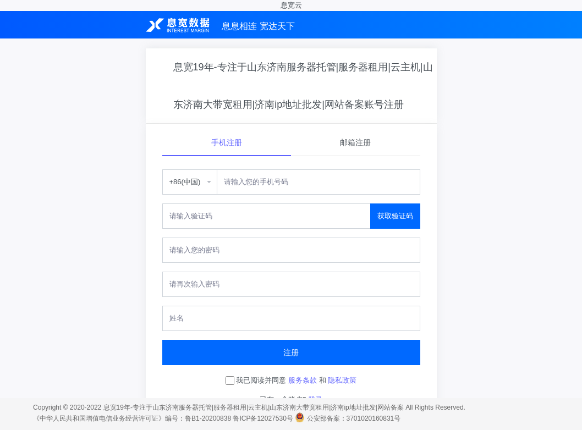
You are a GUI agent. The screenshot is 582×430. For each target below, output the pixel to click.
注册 (291, 352)
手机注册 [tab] (226, 142)
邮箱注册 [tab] (355, 142)
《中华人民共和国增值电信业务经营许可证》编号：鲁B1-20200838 (132, 418)
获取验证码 (395, 216)
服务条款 (302, 380)
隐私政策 (342, 380)
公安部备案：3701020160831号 (354, 418)
